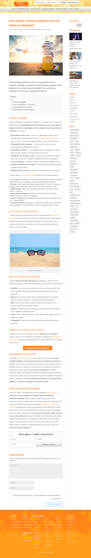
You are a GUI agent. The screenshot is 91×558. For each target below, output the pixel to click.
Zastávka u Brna (71, 533)
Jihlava (47, 518)
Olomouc (58, 516)
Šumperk (58, 539)
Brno (35, 524)
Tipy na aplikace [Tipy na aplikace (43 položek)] (74, 212)
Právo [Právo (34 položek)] (71, 195)
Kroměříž (48, 530)
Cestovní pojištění (19, 105)
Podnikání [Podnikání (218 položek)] (77, 181)
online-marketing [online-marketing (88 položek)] (74, 172)
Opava (57, 519)
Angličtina (32, 33)
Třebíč (57, 541)
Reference (54, 8)
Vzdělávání (72, 125)
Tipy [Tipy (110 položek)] (77, 209)
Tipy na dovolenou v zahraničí (24, 108)
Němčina (71, 103)
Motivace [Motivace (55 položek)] (79, 158)
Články (37, 8)
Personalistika (73, 111)
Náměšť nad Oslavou (48, 546)
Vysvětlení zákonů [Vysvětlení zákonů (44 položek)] (74, 215)
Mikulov (47, 538)
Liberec (47, 536)
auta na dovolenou (24, 361)
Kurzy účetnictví (35, 14)
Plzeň (57, 522)
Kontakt (76, 14)
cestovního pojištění (27, 179)
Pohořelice (58, 524)
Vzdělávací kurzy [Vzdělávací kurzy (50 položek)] (74, 218)
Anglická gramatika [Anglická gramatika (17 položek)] (74, 133)
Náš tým (43, 8)
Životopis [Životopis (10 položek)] (72, 235)
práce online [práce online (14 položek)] (77, 192)
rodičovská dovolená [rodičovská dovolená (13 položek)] (75, 204)
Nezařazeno (39, 33)
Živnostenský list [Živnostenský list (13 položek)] (74, 229)
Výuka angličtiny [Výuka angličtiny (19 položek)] (74, 223)
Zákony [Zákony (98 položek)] (72, 226)
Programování (73, 119)
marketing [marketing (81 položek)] (72, 158)
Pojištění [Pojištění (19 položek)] (72, 184)
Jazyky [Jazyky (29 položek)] (71, 153)
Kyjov (47, 533)
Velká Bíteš (70, 524)
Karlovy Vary (49, 521)
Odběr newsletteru (16, 521)
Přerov (57, 530)
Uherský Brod (71, 516)
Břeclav (36, 530)
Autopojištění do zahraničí (22, 110)
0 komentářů (47, 33)
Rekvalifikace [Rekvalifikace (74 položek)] (73, 201)
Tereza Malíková (17, 33)
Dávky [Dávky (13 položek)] (71, 144)
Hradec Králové (38, 541)
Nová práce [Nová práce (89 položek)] (73, 164)
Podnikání (72, 114)
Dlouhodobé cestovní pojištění (24, 113)
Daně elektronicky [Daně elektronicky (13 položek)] (74, 139)
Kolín (47, 527)
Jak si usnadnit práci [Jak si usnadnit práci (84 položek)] (75, 147)
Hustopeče (36, 544)
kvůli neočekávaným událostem (47, 142)
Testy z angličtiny (28, 537)
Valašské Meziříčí (72, 522)
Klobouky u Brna (49, 524)
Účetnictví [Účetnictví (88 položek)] (77, 226)
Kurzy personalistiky (48, 14)
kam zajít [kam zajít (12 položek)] (77, 153)
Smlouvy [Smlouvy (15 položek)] (72, 209)
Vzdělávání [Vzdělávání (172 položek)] (72, 221)
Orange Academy (49, 552)
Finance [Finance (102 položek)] (77, 144)
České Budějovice (38, 536)
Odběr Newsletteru (73, 2)
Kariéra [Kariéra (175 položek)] (72, 155)
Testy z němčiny (27, 540)
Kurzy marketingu (61, 14)
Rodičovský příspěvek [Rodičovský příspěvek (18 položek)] (75, 206)
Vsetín (69, 527)
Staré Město (59, 536)
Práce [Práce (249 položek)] (71, 192)
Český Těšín (37, 538)
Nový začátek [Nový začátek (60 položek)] (73, 167)
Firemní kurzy (27, 527)
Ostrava (36, 527)
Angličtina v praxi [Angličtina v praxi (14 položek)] (74, 136)
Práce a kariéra (73, 117)
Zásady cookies (16, 524)
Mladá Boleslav (49, 541)
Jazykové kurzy (63, 8)
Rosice (58, 533)
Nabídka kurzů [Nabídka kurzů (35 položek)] (73, 161)
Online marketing (74, 108)
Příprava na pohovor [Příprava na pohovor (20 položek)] (75, 198)
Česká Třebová (38, 533)
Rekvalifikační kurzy (23, 14)
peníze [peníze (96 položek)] (71, 181)
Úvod (13, 14)
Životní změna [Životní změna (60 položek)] (73, 232)
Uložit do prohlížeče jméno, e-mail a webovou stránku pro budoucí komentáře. (37, 500)
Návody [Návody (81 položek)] (72, 170)
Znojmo (69, 539)
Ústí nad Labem (71, 519)
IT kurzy (70, 14)
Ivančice (36, 547)
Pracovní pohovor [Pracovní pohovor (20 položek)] (74, 187)
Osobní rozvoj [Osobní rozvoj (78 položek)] (73, 178)
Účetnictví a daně (74, 122)
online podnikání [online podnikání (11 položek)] (74, 175)
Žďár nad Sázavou (72, 541)
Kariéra (48, 8)
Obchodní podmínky (73, 8)
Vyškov (69, 530)
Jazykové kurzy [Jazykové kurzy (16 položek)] (73, 150)
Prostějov (58, 527)
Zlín (68, 536)
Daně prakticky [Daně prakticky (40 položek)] (73, 141)
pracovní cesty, (51, 396)
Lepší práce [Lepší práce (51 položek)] (78, 155)
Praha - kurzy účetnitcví (37, 520)
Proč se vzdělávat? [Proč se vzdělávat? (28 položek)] (74, 189)
